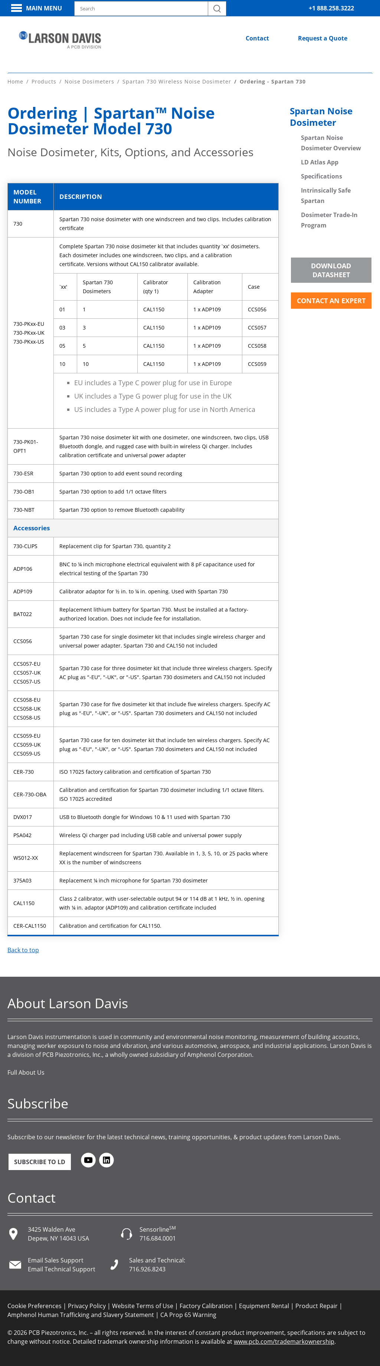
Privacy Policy (87, 1306)
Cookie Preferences (34, 1306)
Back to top (23, 950)
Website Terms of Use (142, 1306)
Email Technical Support (61, 1269)
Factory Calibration (206, 1306)
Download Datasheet (331, 270)
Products (44, 81)
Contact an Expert (331, 300)
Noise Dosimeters (89, 81)
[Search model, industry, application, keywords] (150, 8)
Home (15, 81)
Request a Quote (322, 38)
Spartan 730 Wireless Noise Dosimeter (176, 81)
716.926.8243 (147, 1269)
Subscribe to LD (39, 1162)
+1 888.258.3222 (331, 8)
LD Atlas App (319, 162)
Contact (257, 38)
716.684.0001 (158, 1238)
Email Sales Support (55, 1260)
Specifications (321, 176)
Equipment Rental (264, 1306)
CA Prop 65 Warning (188, 1315)
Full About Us (26, 1072)
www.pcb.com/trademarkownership (284, 1341)
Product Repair (316, 1306)
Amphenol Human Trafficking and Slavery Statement (80, 1315)
